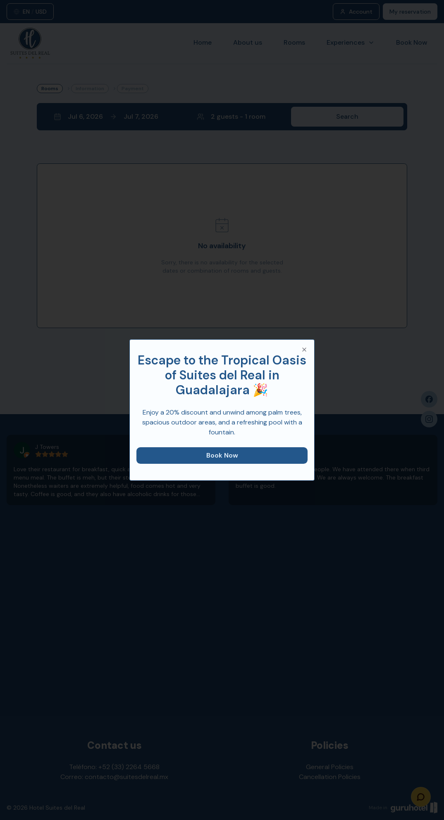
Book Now (222, 455)
